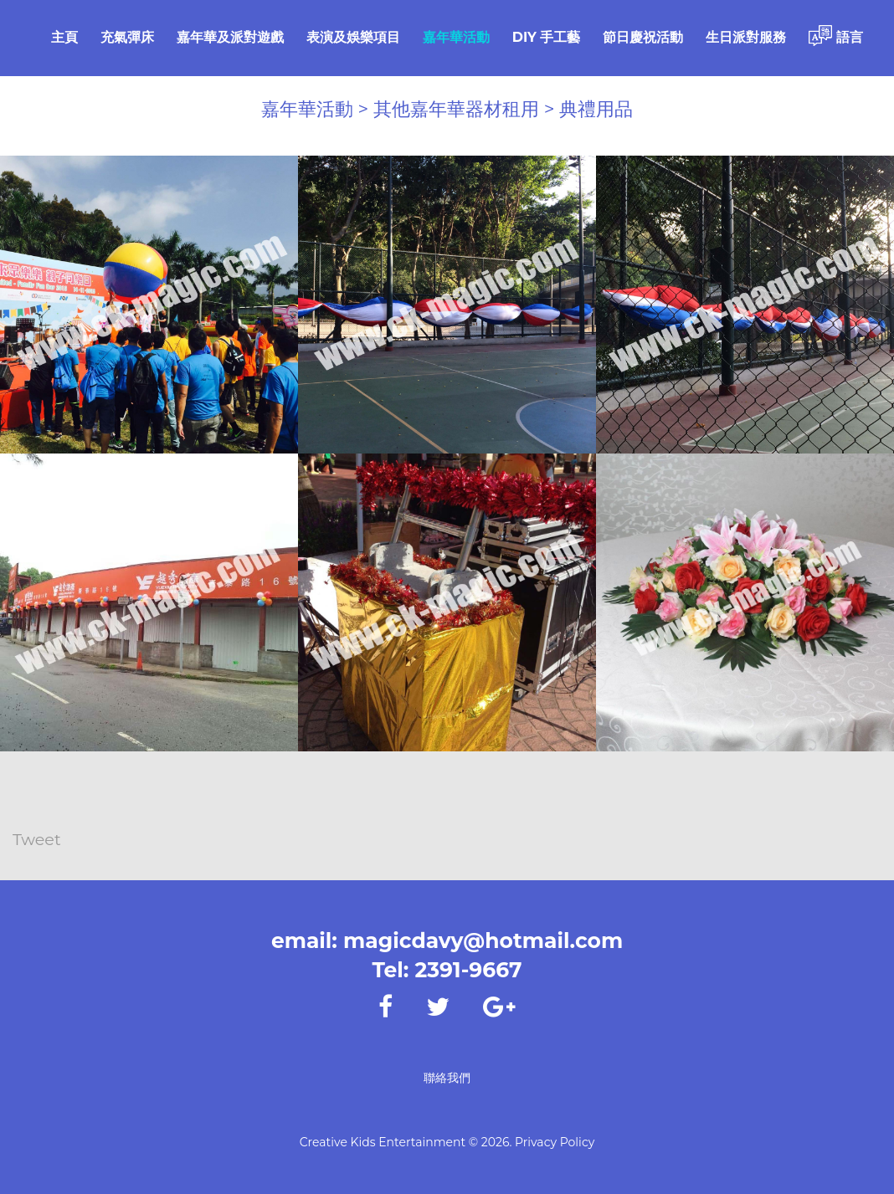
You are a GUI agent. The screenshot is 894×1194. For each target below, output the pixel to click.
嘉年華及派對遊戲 (230, 37)
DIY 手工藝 (546, 37)
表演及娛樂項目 (353, 37)
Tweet (38, 841)
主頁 (64, 37)
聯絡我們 (447, 1077)
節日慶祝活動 (643, 37)
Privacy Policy (554, 1142)
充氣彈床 (127, 37)
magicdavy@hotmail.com (483, 940)
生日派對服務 (746, 37)
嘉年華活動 (456, 37)
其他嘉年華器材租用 (456, 109)
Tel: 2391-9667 (447, 969)
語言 (836, 35)
